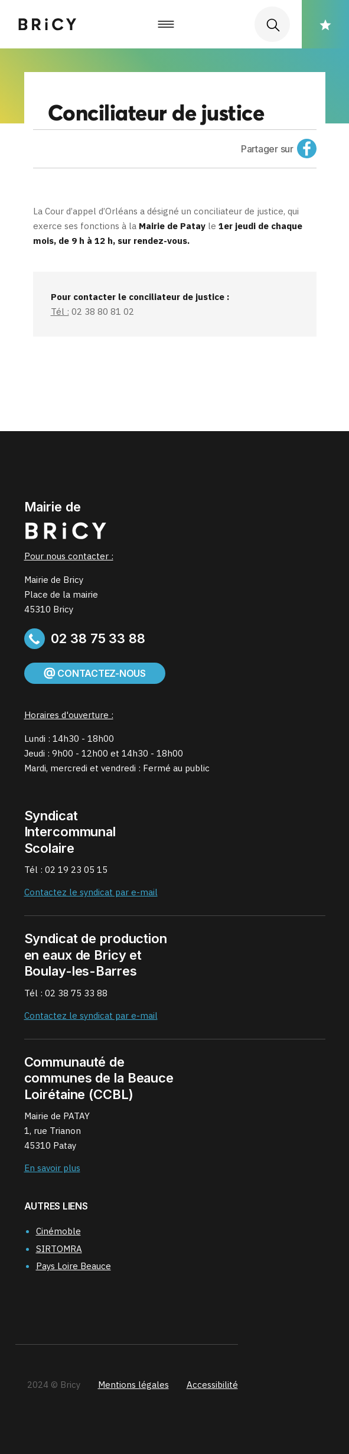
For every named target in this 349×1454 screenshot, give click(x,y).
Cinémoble (58, 1231)
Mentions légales (133, 1384)
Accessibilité (212, 1384)
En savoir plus (52, 1167)
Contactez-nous (95, 673)
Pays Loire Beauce (73, 1266)
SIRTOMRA (59, 1248)
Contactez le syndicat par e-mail (91, 892)
